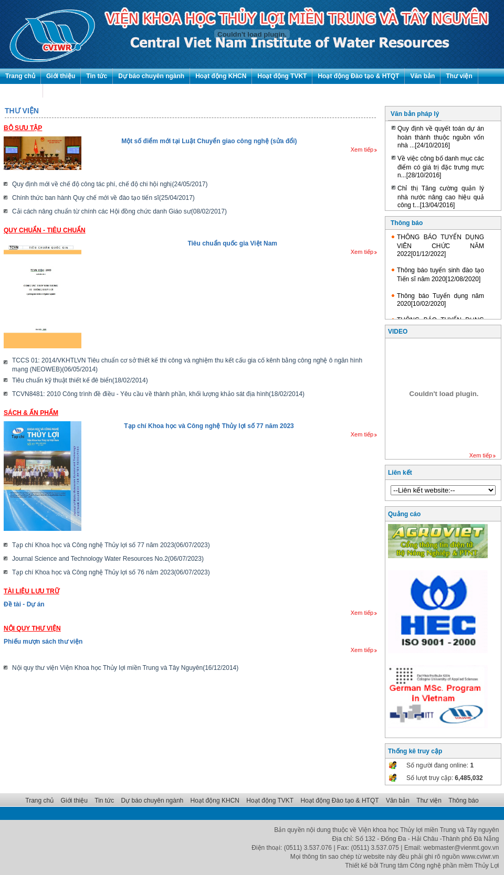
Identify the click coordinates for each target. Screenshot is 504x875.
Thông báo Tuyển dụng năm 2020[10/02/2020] (440, 299)
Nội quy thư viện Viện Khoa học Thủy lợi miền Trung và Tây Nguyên (125, 667)
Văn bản (422, 76)
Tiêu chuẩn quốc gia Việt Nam (232, 243)
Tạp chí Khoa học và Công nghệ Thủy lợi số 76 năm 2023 (111, 572)
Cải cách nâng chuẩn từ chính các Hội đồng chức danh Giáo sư (119, 211)
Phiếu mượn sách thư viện (43, 641)
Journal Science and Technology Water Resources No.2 (108, 558)
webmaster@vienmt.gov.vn (461, 847)
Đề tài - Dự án (24, 604)
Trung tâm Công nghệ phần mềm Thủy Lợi (439, 865)
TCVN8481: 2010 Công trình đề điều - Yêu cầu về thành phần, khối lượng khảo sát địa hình (158, 394)
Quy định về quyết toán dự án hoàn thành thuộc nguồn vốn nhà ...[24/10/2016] (440, 137)
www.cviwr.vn (480, 856)
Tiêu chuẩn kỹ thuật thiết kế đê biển (80, 380)
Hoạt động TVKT (282, 76)
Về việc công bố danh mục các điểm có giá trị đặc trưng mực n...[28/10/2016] (440, 167)
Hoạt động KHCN (220, 76)
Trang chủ (20, 76)
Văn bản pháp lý (415, 114)
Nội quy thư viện (32, 628)
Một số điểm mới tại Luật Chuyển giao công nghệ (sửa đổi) (209, 141)
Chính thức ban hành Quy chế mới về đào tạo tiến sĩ (103, 197)
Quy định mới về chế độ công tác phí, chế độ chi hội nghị (110, 184)
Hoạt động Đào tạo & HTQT (358, 76)
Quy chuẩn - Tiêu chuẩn (45, 230)
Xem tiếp (364, 149)
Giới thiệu (60, 76)
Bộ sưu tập (23, 128)
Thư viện (459, 76)
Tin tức (96, 76)
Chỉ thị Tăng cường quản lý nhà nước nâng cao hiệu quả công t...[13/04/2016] (440, 197)
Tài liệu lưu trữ (31, 591)
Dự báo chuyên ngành (151, 76)
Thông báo (21, 91)
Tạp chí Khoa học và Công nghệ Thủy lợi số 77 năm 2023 (208, 426)
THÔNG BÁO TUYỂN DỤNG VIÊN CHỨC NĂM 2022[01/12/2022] (440, 245)
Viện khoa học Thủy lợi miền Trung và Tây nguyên (429, 830)
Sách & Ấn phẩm (31, 413)
